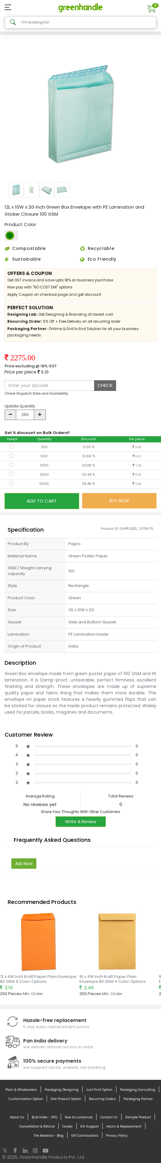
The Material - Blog (49, 1136)
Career (67, 1126)
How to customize (79, 1117)
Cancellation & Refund (37, 1126)
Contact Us (109, 1117)
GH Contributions (84, 1136)
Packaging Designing (62, 1090)
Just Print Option (99, 1090)
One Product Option (66, 1099)
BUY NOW (119, 501)
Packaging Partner (138, 1099)
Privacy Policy (117, 1136)
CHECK (105, 385)
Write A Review (80, 822)
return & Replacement (123, 1126)
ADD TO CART (42, 501)
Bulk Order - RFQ (44, 1117)
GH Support (89, 1126)
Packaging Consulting (137, 1090)
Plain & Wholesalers (21, 1090)
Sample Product (138, 1117)
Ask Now (23, 863)
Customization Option (26, 1099)
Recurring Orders (102, 1099)
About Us (17, 1117)
